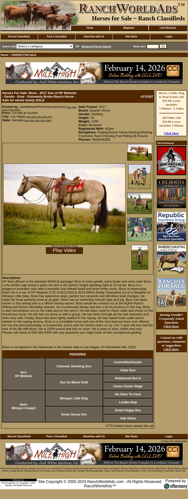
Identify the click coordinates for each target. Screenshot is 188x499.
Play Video (64, 250)
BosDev (9, 485)
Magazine (128, 27)
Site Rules (131, 36)
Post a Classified (56, 36)
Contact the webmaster (174, 441)
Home (90, 27)
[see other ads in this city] (39, 117)
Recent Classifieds (19, 36)
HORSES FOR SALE (24, 54)
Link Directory (168, 27)
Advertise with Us (94, 36)
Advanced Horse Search (96, 46)
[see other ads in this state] (37, 120)
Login (168, 36)
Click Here (171, 133)
